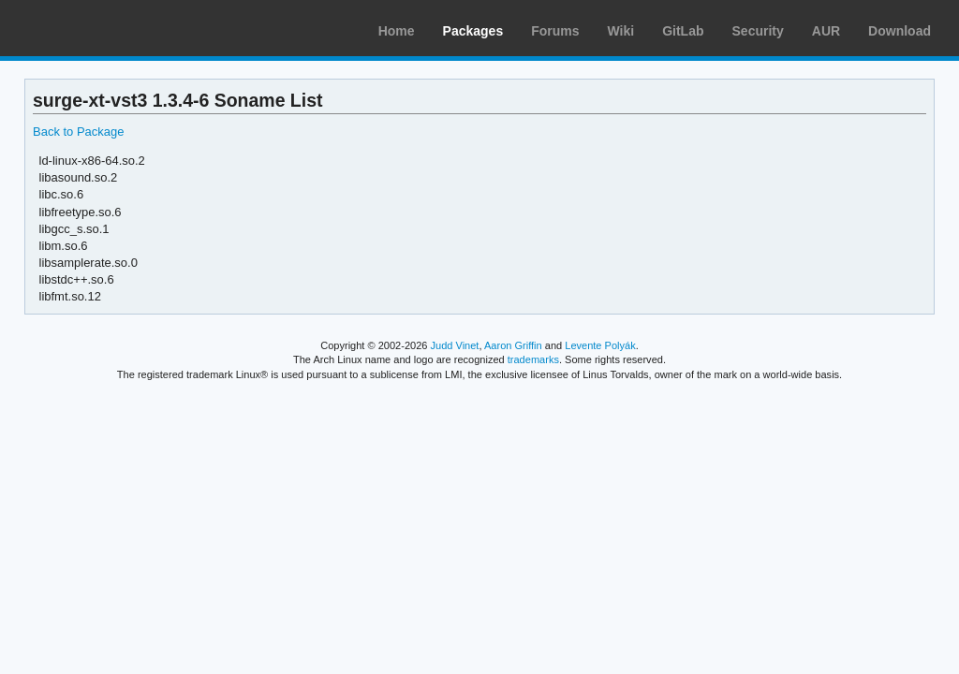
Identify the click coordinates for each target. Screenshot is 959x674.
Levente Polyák (600, 345)
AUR (826, 30)
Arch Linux (103, 28)
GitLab (682, 30)
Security (758, 30)
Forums (555, 30)
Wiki (621, 30)
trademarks (533, 359)
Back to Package (78, 132)
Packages (473, 30)
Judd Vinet (455, 345)
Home (396, 30)
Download (899, 30)
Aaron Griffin (513, 345)
